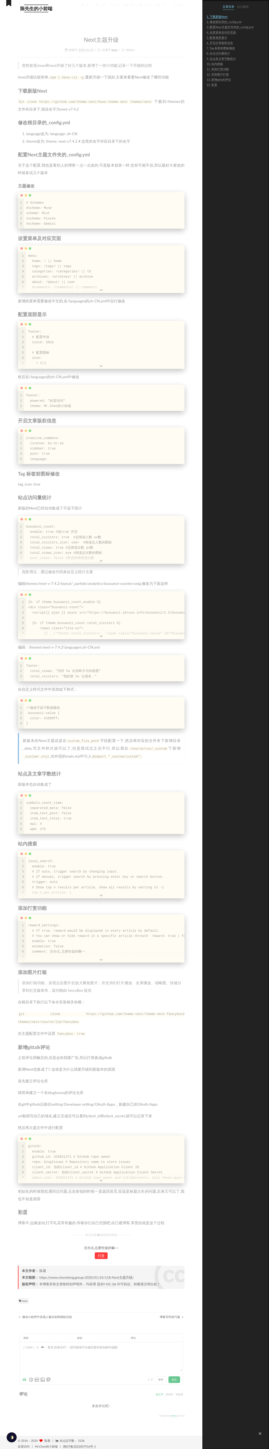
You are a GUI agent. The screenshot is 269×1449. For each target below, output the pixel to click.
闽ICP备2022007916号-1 (79, 1444)
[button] (260, 1433)
